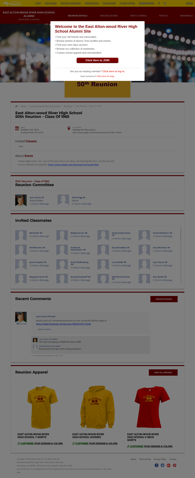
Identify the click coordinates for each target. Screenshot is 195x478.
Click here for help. (106, 76)
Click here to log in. (113, 71)
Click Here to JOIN (97, 60)
